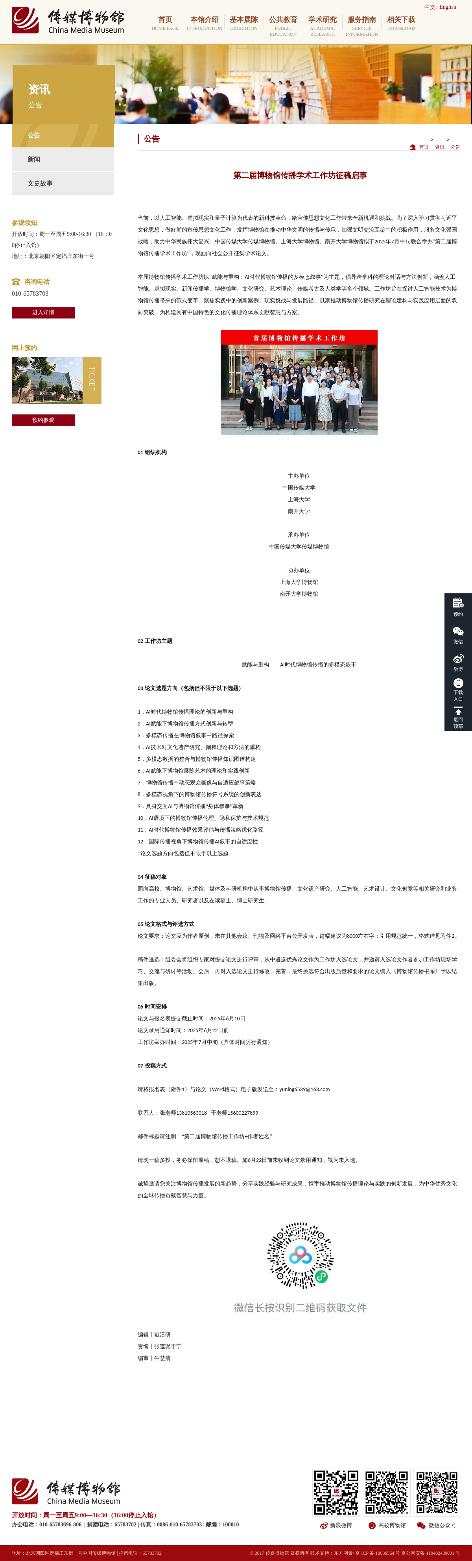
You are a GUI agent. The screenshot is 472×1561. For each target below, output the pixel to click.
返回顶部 (458, 723)
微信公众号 (442, 1525)
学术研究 (322, 26)
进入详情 (43, 312)
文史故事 (40, 183)
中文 (429, 7)
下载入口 (458, 696)
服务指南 (362, 26)
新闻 (34, 159)
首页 (165, 23)
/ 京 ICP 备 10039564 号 (376, 1553)
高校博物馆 (392, 1525)
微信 (458, 641)
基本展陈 (244, 23)
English (447, 7)
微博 (458, 669)
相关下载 (401, 23)
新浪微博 (341, 1525)
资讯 (439, 147)
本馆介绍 (204, 23)
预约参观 (43, 420)
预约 (458, 614)
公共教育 (283, 26)
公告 (34, 135)
